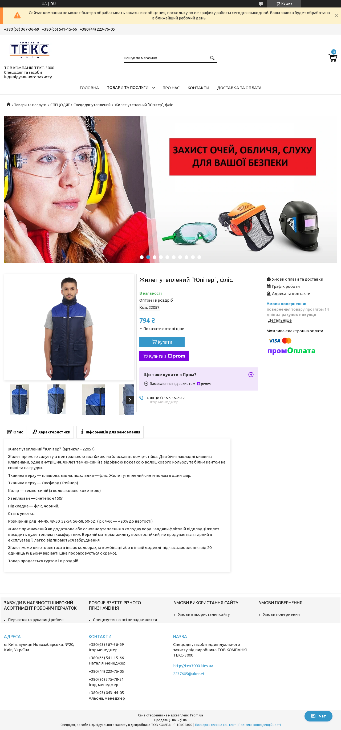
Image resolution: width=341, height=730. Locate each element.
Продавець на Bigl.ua (170, 720)
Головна (89, 87)
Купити (165, 342)
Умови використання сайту (204, 614)
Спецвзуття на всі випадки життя (125, 619)
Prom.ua (196, 715)
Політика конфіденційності (259, 725)
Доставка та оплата (239, 87)
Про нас (171, 87)
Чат (318, 716)
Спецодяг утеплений (92, 105)
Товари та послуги (127, 87)
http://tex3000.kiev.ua (193, 665)
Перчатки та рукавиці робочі (35, 619)
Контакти (198, 87)
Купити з (167, 356)
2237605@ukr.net (189, 673)
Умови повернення (281, 614)
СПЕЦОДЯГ (60, 105)
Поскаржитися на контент (215, 725)
